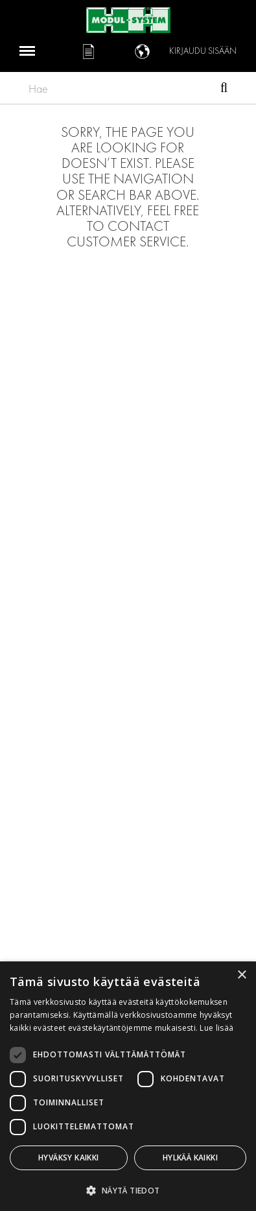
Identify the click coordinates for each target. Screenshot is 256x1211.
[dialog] (128, 1086)
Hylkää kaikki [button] (190, 1157)
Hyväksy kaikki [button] (68, 1157)
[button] (128, 1190)
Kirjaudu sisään (203, 50)
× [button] (241, 975)
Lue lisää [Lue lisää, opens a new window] (216, 1027)
